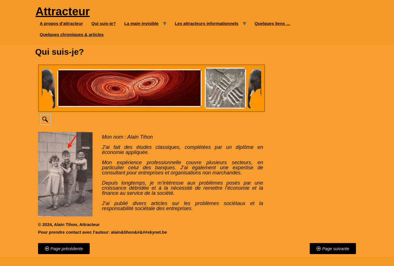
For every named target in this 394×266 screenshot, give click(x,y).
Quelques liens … (272, 23)
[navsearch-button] (45, 119)
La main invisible (141, 23)
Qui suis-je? (103, 23)
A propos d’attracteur (61, 23)
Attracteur (62, 11)
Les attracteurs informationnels (206, 23)
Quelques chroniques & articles (72, 34)
